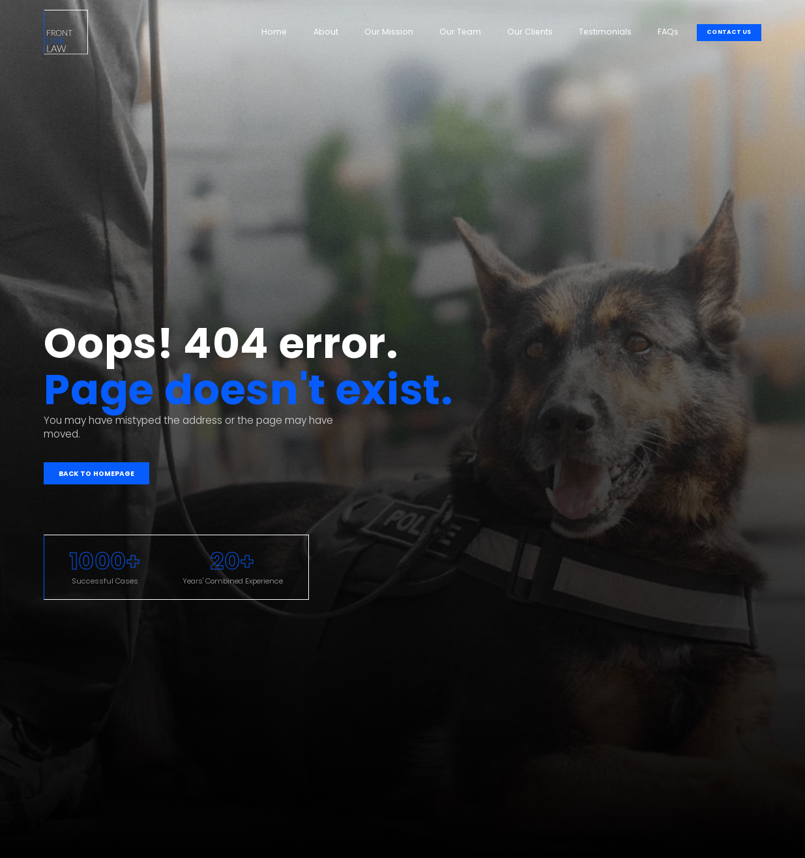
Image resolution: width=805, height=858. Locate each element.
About (326, 31)
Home (274, 31)
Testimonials (605, 31)
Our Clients (530, 31)
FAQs (668, 31)
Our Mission (388, 31)
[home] (66, 32)
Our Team (460, 31)
